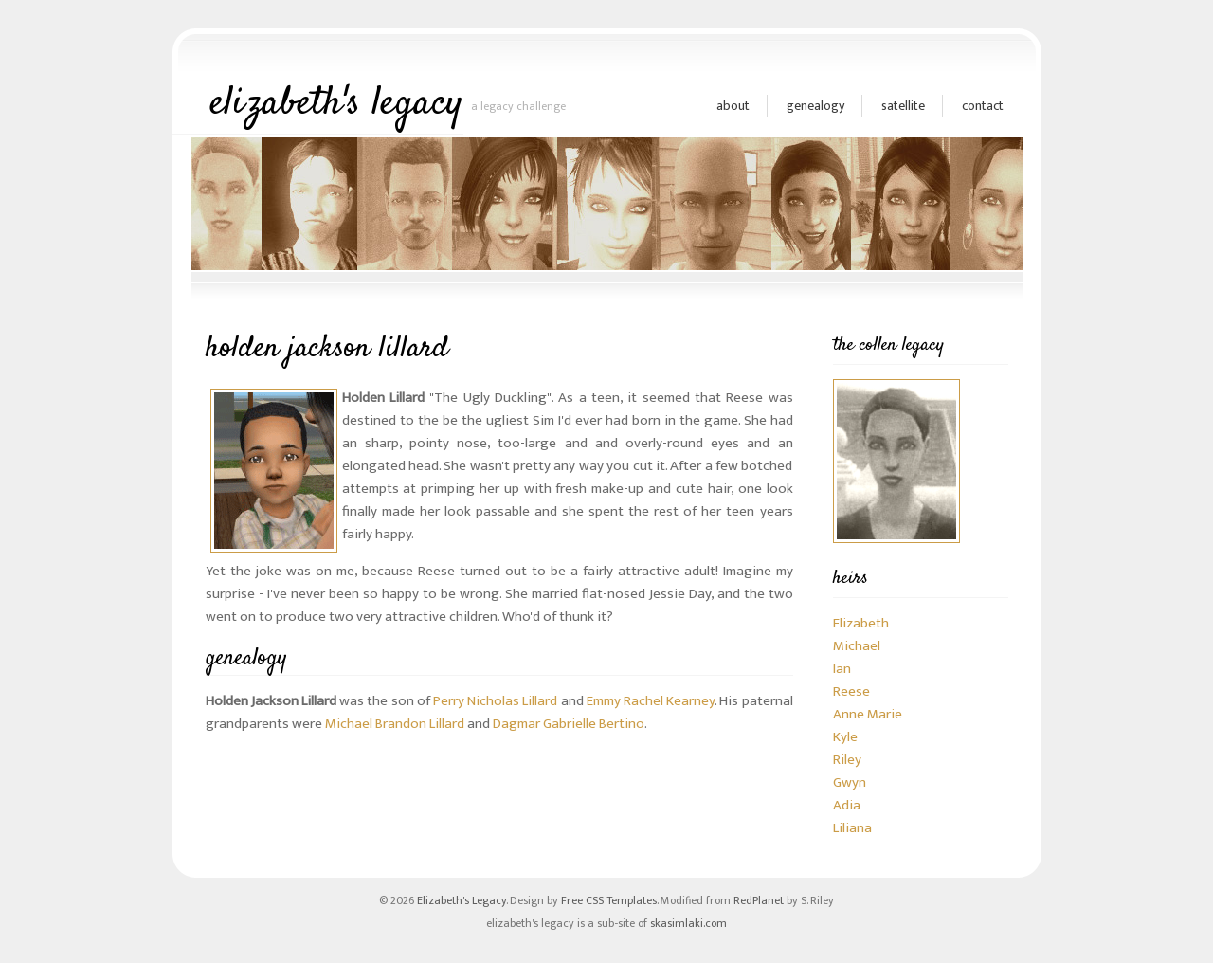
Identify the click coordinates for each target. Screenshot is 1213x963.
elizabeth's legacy (336, 104)
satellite (903, 106)
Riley (847, 760)
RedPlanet (758, 900)
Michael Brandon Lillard (394, 724)
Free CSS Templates (609, 900)
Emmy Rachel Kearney (651, 701)
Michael (856, 646)
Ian (842, 669)
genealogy (815, 106)
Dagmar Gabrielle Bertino (568, 724)
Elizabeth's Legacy (461, 900)
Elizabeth (861, 623)
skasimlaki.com (688, 923)
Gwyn (849, 782)
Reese (851, 691)
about (733, 106)
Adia (846, 805)
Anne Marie (867, 714)
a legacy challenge (518, 106)
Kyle (845, 737)
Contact (983, 106)
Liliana (852, 828)
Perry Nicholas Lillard (495, 701)
